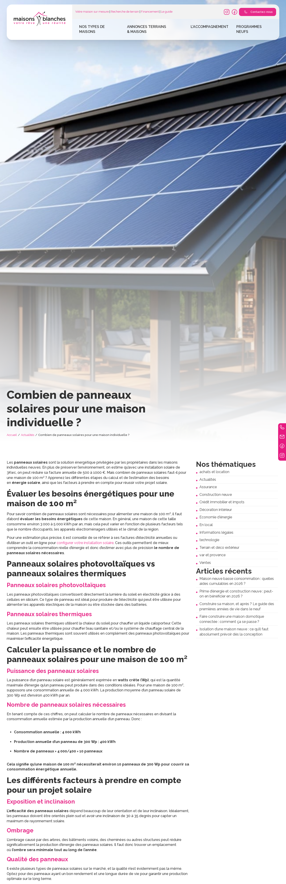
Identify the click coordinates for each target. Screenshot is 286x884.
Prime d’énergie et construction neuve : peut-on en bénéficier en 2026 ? (236, 594)
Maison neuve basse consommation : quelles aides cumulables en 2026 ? (236, 581)
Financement (150, 11)
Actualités (27, 435)
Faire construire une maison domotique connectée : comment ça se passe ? (231, 619)
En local (206, 525)
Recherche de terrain (125, 11)
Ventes (205, 562)
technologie (209, 540)
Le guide (166, 11)
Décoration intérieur (215, 510)
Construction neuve (215, 494)
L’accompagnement (209, 27)
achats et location (214, 472)
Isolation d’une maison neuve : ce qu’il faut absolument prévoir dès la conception (233, 631)
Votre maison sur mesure (92, 11)
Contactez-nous (257, 12)
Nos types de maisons (92, 29)
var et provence (212, 555)
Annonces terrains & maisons (146, 29)
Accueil (12, 435)
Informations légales (216, 532)
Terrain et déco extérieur (219, 547)
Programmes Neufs (249, 29)
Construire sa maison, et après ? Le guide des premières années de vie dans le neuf (236, 606)
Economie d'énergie (215, 517)
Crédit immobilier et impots (221, 502)
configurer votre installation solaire (85, 543)
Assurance (208, 487)
